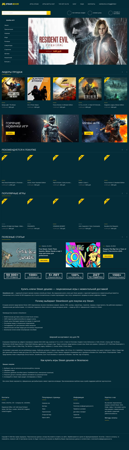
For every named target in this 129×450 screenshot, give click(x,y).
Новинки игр (46, 403)
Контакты (91, 4)
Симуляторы (8, 45)
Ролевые (7, 41)
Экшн (44, 409)
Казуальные (8, 57)
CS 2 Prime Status (33, 105)
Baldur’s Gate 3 (83, 182)
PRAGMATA (31, 226)
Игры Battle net (49, 4)
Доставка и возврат (79, 411)
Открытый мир (46, 414)
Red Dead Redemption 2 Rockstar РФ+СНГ (12, 182)
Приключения (8, 29)
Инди (6, 37)
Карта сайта (46, 417)
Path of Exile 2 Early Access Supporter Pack (61, 182)
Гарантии (76, 414)
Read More (44, 260)
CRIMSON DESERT (59, 226)
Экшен (6, 25)
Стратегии (7, 49)
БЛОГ (74, 4)
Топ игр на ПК (64, 4)
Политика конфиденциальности (83, 406)
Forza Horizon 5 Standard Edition (114, 182)
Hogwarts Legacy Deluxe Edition (114, 105)
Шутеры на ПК (91, 122)
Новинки (7, 33)
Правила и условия (79, 409)
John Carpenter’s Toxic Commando (89, 226)
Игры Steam (34, 4)
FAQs (82, 4)
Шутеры (6, 53)
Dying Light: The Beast (9, 105)
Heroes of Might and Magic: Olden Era (12, 226)
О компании (77, 417)
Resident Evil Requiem (111, 226)
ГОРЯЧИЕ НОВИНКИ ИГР (17, 124)
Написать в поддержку (107, 4)
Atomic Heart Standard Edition (36, 182)
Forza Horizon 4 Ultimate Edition (63, 105)
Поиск (48, 13)
